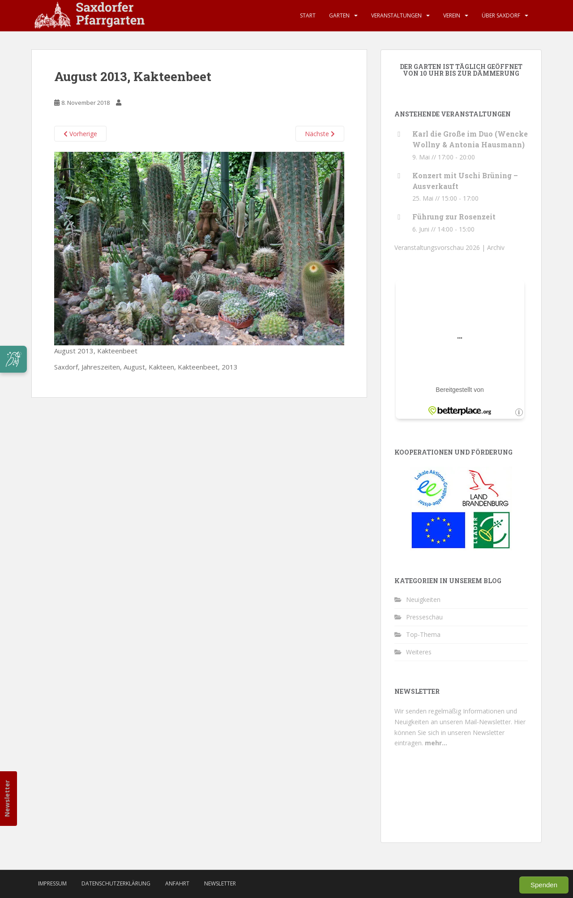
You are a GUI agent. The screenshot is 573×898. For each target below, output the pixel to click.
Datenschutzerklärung (115, 883)
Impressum (52, 883)
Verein (451, 15)
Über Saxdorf (501, 15)
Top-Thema (423, 634)
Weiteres (419, 652)
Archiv (496, 247)
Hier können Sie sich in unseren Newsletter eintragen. (460, 733)
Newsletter (7, 798)
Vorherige (80, 133)
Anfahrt (177, 883)
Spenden (543, 885)
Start (308, 15)
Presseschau (424, 617)
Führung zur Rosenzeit (454, 216)
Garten (339, 15)
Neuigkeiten (423, 599)
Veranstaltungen (396, 15)
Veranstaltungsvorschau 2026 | (440, 247)
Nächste (320, 133)
